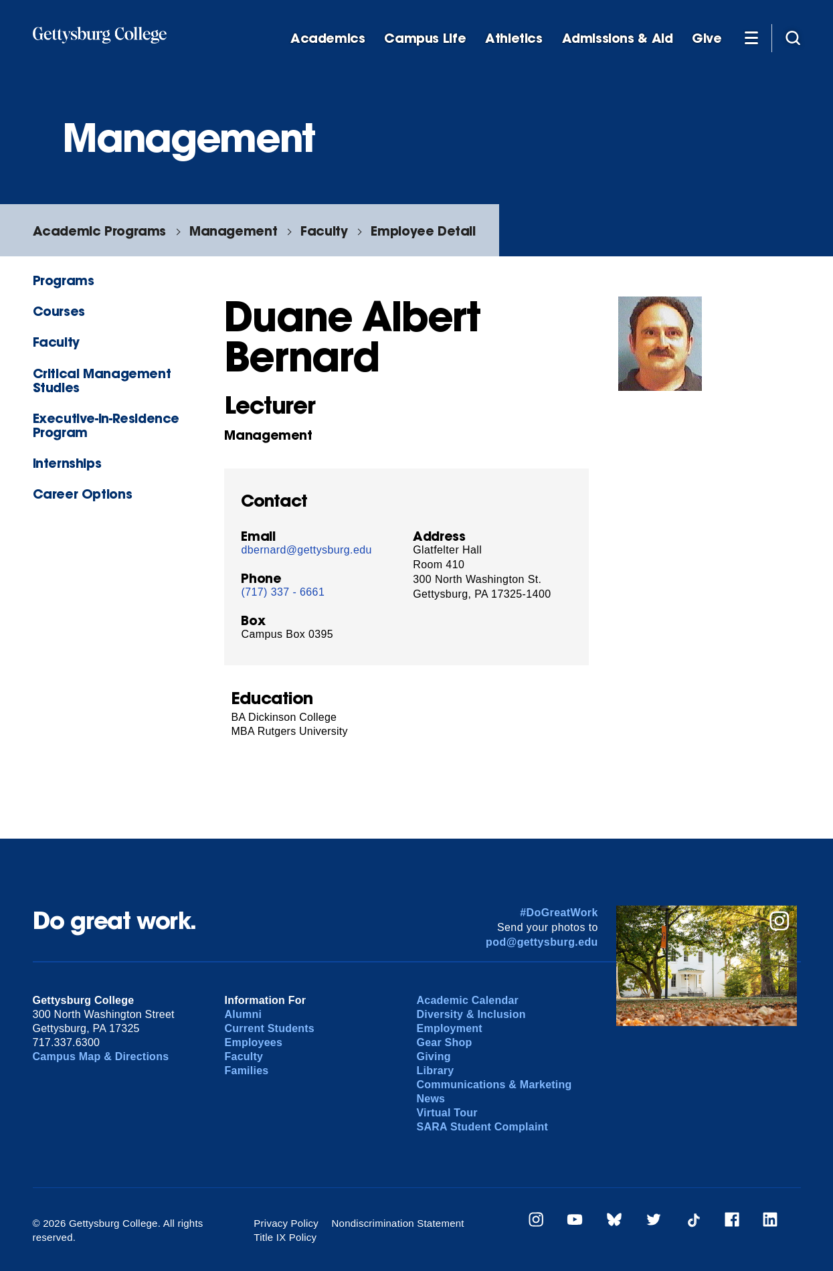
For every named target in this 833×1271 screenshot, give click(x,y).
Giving (434, 1056)
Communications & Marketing (494, 1084)
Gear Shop (444, 1042)
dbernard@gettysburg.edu (306, 550)
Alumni (243, 1014)
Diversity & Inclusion (471, 1014)
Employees (254, 1042)
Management (233, 230)
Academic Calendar (468, 1000)
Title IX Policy (285, 1237)
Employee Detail (423, 230)
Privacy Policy (286, 1223)
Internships (67, 463)
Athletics (514, 38)
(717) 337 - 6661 (283, 592)
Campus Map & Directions (101, 1056)
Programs (63, 280)
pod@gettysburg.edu (542, 942)
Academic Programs (99, 230)
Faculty (323, 230)
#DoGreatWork (559, 912)
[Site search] (792, 37)
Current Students (270, 1028)
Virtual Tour (447, 1112)
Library (435, 1070)
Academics (327, 38)
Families (247, 1070)
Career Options (82, 494)
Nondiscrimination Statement (398, 1223)
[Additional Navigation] (751, 37)
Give (706, 38)
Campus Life (425, 38)
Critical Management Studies (102, 380)
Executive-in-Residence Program (106, 425)
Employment (449, 1028)
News (431, 1098)
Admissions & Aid (617, 38)
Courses (59, 311)
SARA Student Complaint (483, 1126)
